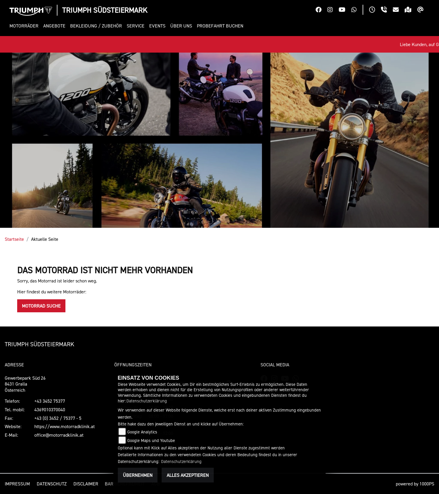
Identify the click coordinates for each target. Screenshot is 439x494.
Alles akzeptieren (188, 475)
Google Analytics (142, 431)
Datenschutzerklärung (146, 400)
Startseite (14, 239)
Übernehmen (137, 475)
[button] (25, 25)
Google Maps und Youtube (151, 440)
